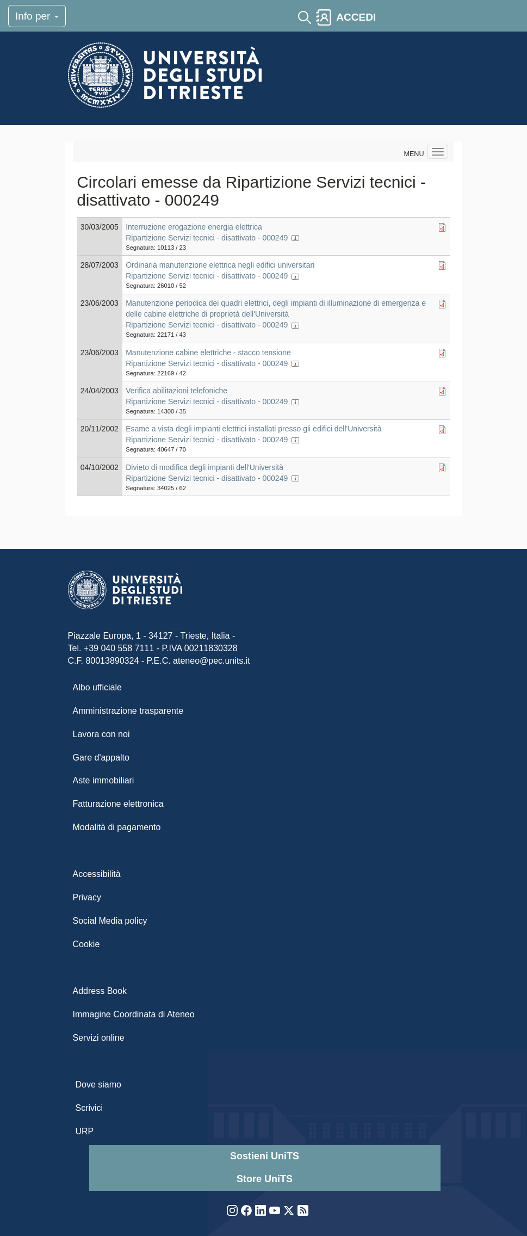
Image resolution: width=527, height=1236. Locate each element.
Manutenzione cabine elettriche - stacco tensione (208, 352)
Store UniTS (265, 1178)
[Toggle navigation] (390, 17)
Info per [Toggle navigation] (37, 16)
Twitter (289, 1210)
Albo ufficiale (97, 687)
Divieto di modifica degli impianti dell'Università (204, 467)
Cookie (86, 944)
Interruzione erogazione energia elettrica (194, 227)
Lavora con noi (101, 734)
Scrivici (89, 1108)
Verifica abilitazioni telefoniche (176, 390)
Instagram (232, 1210)
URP (85, 1131)
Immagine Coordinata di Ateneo (134, 1014)
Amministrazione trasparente (128, 710)
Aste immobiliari (103, 780)
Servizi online (99, 1037)
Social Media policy (110, 920)
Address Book (100, 991)
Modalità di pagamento (117, 827)
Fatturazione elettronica (118, 803)
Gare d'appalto (101, 757)
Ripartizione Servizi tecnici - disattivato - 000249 (207, 237)
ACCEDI (356, 17)
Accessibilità (97, 874)
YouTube (275, 1210)
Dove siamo (98, 1084)
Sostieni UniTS (264, 1156)
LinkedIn (260, 1210)
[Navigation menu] (437, 152)
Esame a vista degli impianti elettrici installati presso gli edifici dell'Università (253, 428)
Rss (303, 1210)
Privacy (87, 897)
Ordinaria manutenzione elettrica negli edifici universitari (220, 265)
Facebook (246, 1210)
